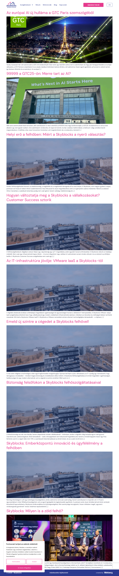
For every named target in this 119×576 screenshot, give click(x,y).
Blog (55, 5)
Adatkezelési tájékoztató (59, 573)
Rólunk (38, 5)
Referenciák (47, 5)
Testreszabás (16, 562)
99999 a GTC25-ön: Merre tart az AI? (39, 73)
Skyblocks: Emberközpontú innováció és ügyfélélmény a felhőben (54, 445)
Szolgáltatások (26, 4)
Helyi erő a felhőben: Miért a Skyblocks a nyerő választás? (56, 134)
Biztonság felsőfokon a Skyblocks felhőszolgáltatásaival (54, 382)
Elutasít (34, 562)
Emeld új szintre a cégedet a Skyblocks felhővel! (48, 321)
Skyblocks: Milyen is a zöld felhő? (35, 510)
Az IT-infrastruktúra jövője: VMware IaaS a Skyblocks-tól (55, 260)
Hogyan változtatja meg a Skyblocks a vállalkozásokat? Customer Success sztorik (53, 197)
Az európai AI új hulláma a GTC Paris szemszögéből (50, 12)
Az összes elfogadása (24, 568)
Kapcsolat (63, 5)
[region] (24, 556)
